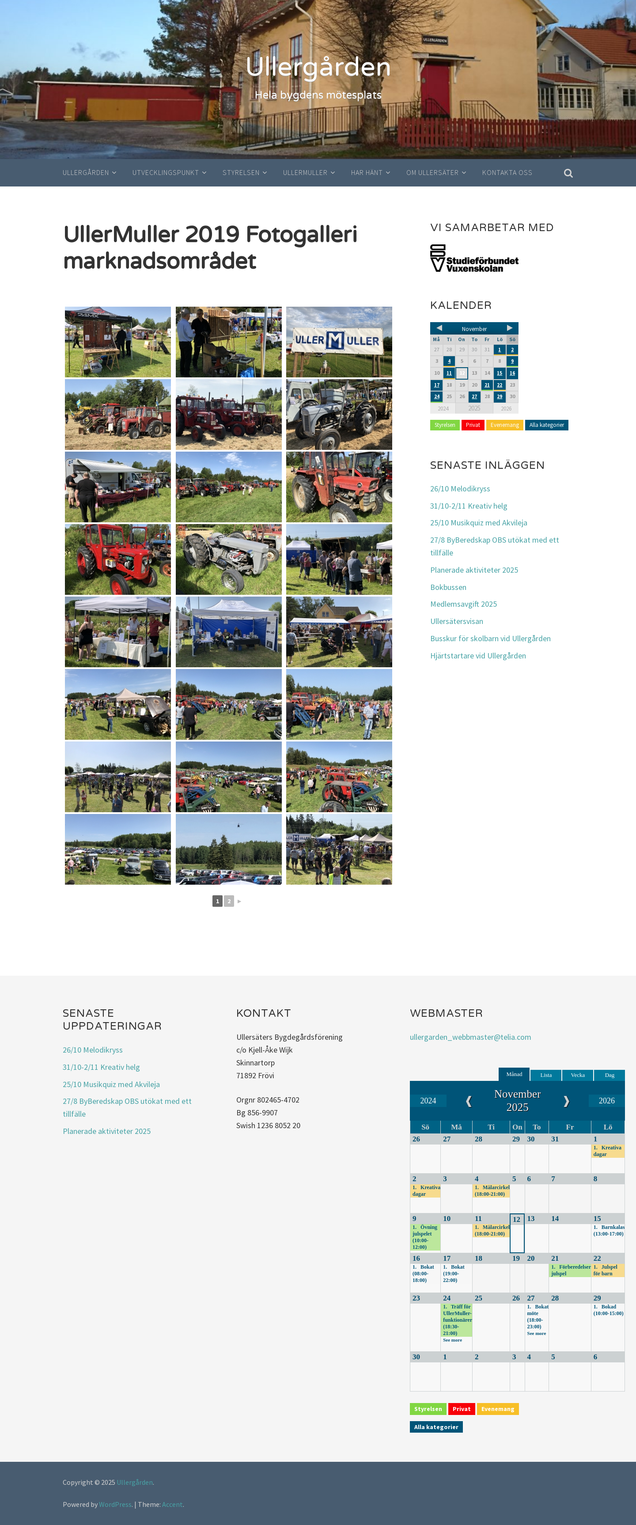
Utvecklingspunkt (165, 172)
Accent (172, 1504)
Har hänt (367, 172)
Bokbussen (448, 587)
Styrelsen (241, 172)
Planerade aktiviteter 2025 (474, 570)
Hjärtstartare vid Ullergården (478, 655)
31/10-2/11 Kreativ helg (468, 505)
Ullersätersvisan (456, 621)
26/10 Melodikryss (460, 488)
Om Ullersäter (432, 172)
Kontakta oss (507, 172)
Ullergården (318, 67)
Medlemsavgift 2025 (463, 604)
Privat (473, 424)
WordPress (115, 1504)
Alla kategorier (547, 424)
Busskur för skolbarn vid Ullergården (490, 638)
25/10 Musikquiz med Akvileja (478, 522)
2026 (506, 408)
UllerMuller (305, 172)
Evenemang (505, 424)
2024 (443, 408)
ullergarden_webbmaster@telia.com (470, 1037)
